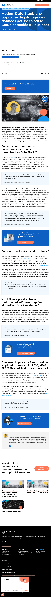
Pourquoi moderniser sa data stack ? (10, 57)
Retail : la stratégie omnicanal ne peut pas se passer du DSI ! (37, 492)
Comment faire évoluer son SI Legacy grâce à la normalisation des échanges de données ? (10, 493)
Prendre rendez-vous (24, 423)
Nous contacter (6, 546)
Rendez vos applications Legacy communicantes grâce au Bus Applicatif (18, 575)
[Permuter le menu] (25, 5)
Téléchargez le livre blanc (25, 242)
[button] (42, 73)
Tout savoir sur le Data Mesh (11, 511)
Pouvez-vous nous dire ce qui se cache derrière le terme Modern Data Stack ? (19, 54)
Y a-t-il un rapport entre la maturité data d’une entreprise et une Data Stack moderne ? (21, 59)
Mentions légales (24, 592)
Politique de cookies (33, 592)
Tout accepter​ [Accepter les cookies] (24, 590)
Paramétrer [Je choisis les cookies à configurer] (15, 590)
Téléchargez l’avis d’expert (25, 353)
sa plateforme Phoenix (36, 375)
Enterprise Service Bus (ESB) (8, 563)
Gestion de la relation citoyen (8, 572)
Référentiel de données (7, 569)
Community (40, 0)
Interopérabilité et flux (21, 8)
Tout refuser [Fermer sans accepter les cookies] (6, 590)
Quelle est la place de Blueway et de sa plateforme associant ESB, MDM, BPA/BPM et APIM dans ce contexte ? (15, 63)
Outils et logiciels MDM (7, 566)
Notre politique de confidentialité (9, 585)
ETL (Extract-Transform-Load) (25, 258)
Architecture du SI (8, 8)
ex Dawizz (41, 549)
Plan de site (16, 592)
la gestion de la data (10, 157)
